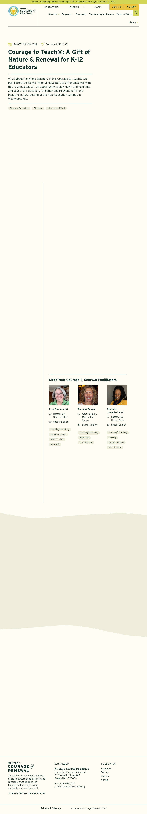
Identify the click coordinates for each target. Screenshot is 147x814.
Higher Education (58, 434)
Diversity (112, 438)
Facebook (106, 770)
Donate (131, 7)
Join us (116, 7)
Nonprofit (55, 444)
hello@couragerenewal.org (71, 788)
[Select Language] (77, 7)
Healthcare (84, 438)
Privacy (45, 810)
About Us (53, 14)
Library (132, 22)
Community (81, 14)
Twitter (105, 774)
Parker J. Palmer (124, 14)
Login (98, 7)
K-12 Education (57, 439)
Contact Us (51, 7)
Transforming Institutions (101, 14)
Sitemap (56, 810)
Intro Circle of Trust (56, 108)
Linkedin (105, 778)
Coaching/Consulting (60, 429)
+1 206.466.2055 (66, 785)
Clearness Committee (19, 108)
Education (38, 108)
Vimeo (104, 781)
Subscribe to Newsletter (26, 795)
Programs (66, 14)
